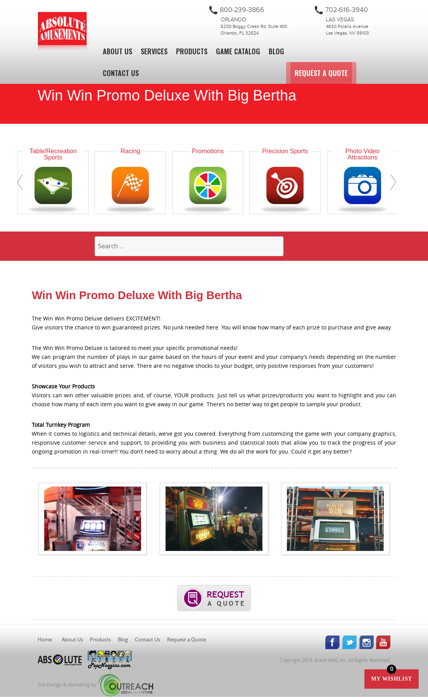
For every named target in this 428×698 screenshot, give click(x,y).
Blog (276, 51)
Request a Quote (364, 73)
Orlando (233, 20)
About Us (117, 51)
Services (154, 51)
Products (191, 51)
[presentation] (20, 182)
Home (45, 640)
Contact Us (121, 73)
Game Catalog (238, 51)
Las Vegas (340, 20)
